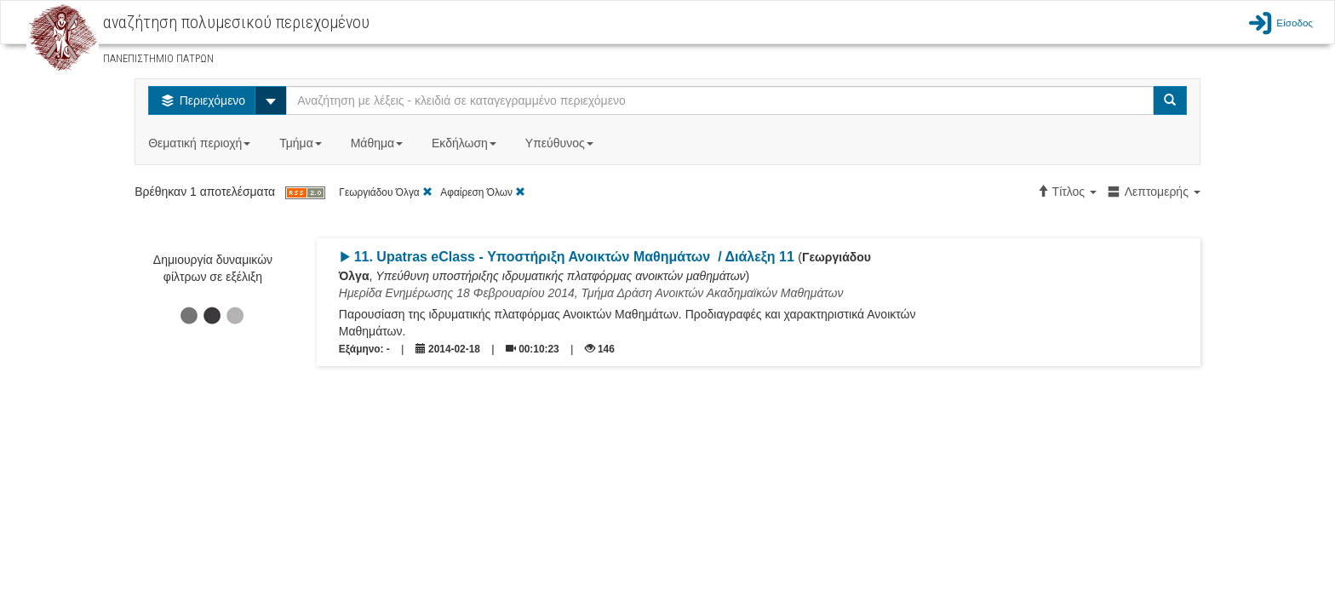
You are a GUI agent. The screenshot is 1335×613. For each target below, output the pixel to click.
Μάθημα (378, 143)
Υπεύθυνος (561, 143)
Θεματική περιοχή (201, 143)
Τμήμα (301, 143)
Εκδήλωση (466, 143)
